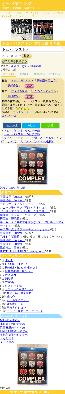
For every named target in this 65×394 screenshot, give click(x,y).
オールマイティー (18, 300)
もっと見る (7, 338)
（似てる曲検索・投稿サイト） (20, 8)
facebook (12, 125)
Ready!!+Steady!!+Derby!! (21, 267)
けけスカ (10, 274)
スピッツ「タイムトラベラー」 (19, 204)
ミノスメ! (58, 13)
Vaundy (9, 282)
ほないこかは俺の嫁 (12, 187)
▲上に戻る (7, 342)
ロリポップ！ (46, 392)
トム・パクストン (22, 80)
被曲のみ (39, 74)
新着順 (24, 74)
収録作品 (13, 85)
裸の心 (11, 296)
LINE (50, 125)
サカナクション (16, 307)
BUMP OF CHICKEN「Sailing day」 (22, 251)
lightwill (28, 392)
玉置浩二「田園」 (11, 247)
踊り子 (9, 278)
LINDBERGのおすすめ (14, 331)
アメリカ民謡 (19, 91)
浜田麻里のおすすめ (12, 327)
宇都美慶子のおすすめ (14, 334)
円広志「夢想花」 (11, 218)
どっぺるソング (16, 3)
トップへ (6, 137)
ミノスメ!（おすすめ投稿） (37, 141)
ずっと (9, 260)
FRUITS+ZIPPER (16, 263)
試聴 (29, 85)
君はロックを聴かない (19, 289)
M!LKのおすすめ (10, 320)
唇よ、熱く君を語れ (19, 293)
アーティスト (32, 14)
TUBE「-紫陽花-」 (11, 236)
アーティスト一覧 (26, 137)
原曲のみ (54, 74)
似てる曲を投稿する (14, 61)
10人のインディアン (43, 91)
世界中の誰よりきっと (19, 271)
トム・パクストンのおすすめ (22, 134)
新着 (19, 14)
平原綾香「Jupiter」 (12, 196)
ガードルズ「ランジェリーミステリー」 (25, 211)
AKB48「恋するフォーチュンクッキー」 (25, 229)
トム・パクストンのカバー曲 (22, 130)
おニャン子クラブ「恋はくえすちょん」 (25, 207)
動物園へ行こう (46, 80)
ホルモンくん (21, 112)
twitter (31, 125)
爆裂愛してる (15, 303)
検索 (26, 55)
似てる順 (8, 74)
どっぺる (6, 14)
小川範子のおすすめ (12, 323)
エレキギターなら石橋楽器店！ (25, 66)
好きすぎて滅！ (14, 285)
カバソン (45, 13)
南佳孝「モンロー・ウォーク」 (19, 214)
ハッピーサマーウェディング (25, 311)
